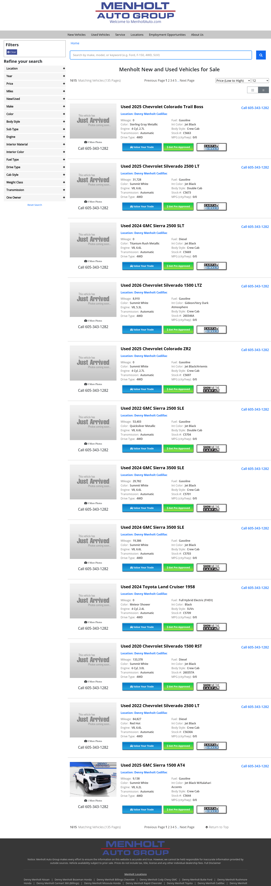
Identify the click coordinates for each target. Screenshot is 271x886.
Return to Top (217, 827)
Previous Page (154, 80)
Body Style (13, 122)
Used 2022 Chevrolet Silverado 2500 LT (160, 706)
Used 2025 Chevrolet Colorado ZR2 (156, 349)
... (178, 80)
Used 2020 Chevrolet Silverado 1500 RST (161, 646)
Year (9, 76)
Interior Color (15, 152)
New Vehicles (77, 35)
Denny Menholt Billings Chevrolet (116, 880)
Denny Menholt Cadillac (211, 883)
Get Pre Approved (178, 147)
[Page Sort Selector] (233, 80)
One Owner (13, 197)
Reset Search (34, 204)
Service (120, 35)
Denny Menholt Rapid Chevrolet (144, 883)
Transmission (15, 190)
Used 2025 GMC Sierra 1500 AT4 (153, 765)
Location (12, 68)
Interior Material (17, 144)
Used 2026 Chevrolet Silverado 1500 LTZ (161, 285)
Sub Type (12, 129)
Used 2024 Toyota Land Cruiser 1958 (158, 587)
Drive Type (13, 167)
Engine (10, 137)
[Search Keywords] (261, 55)
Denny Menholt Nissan (37, 880)
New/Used (13, 99)
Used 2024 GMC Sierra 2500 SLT (152, 226)
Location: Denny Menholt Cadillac (144, 114)
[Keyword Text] (161, 55)
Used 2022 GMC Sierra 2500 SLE (152, 408)
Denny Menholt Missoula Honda (102, 883)
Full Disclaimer (212, 863)
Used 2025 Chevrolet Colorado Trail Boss (162, 107)
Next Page (187, 80)
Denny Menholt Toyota (180, 883)
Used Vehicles (100, 35)
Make (9, 106)
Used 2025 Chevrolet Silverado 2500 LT (160, 166)
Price (9, 84)
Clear (11, 52)
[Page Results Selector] (260, 80)
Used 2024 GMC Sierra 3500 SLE (152, 468)
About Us (197, 35)
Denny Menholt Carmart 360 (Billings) (58, 883)
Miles (9, 91)
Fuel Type (12, 159)
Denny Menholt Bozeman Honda (73, 880)
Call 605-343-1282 (255, 108)
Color (9, 114)
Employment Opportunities (167, 35)
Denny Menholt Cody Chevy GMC (159, 880)
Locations (137, 35)
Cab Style (12, 175)
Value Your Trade (142, 147)
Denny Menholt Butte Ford (197, 880)
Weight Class (14, 182)
